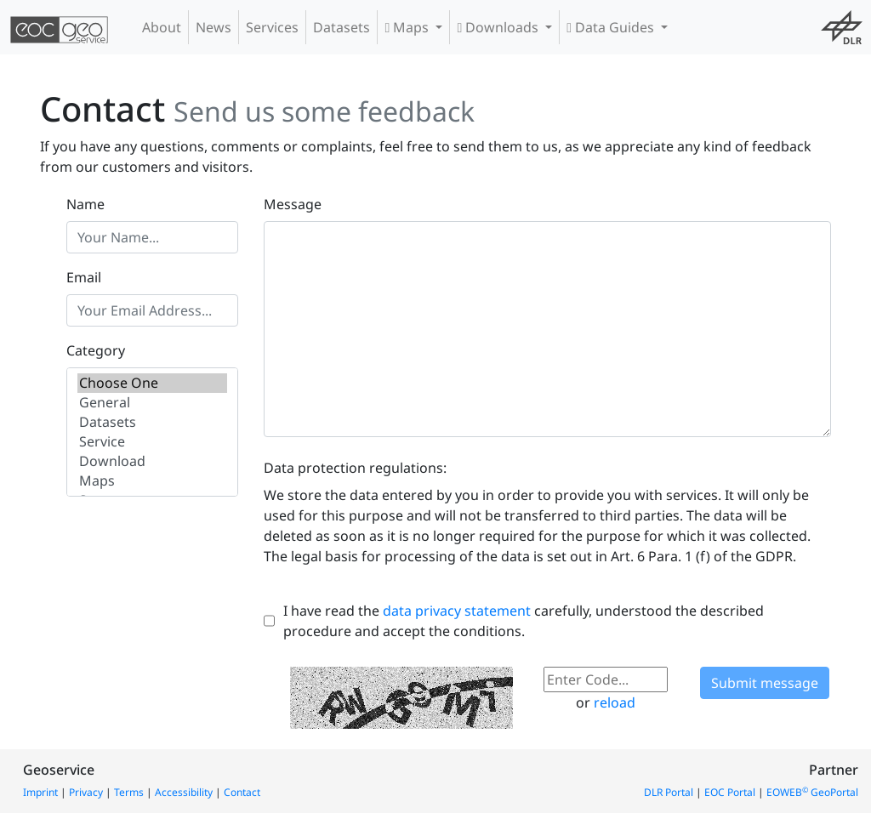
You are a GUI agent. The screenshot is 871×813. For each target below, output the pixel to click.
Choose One (152, 383)
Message (293, 204)
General (152, 402)
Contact (242, 792)
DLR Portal (668, 792)
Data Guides (612, 27)
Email (83, 277)
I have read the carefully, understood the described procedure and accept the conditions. (523, 620)
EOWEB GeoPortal (812, 792)
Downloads (499, 27)
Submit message (764, 683)
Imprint (40, 792)
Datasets (341, 27)
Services (272, 27)
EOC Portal (729, 792)
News (213, 27)
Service (152, 442)
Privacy (86, 792)
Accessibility (184, 792)
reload (614, 702)
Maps (408, 27)
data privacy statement (457, 610)
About (161, 27)
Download (152, 461)
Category (95, 350)
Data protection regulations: (355, 467)
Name (85, 204)
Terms (129, 792)
